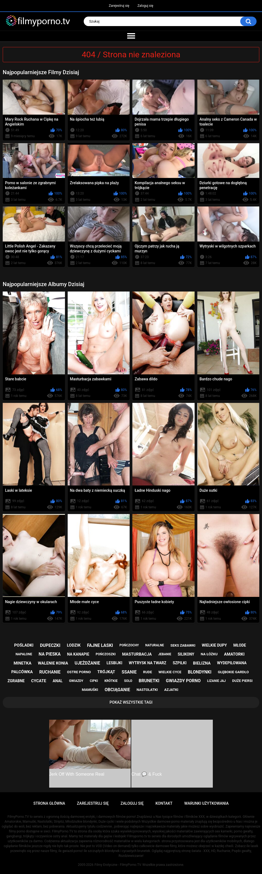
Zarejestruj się (119, 6)
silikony (186, 654)
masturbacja (137, 654)
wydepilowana (232, 663)
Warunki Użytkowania (206, 803)
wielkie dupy (214, 645)
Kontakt (164, 803)
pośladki (23, 645)
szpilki (180, 663)
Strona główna (49, 803)
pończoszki (106, 654)
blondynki (199, 672)
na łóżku (209, 654)
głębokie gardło (233, 672)
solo (128, 681)
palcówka (22, 671)
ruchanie (49, 672)
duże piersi (242, 681)
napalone (23, 654)
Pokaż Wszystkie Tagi (131, 702)
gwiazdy (76, 681)
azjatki (171, 690)
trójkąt (106, 671)
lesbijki (114, 663)
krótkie (111, 681)
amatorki (234, 654)
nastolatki (147, 690)
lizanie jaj (216, 681)
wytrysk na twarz (147, 663)
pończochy (129, 645)
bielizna (202, 663)
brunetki (149, 680)
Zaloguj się (145, 6)
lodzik (74, 645)
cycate (38, 680)
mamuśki (90, 690)
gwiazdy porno (183, 680)
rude (147, 672)
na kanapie (78, 654)
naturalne (154, 645)
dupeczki (50, 645)
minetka (23, 663)
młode (239, 645)
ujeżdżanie (87, 663)
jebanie (164, 654)
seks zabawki (182, 645)
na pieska (50, 654)
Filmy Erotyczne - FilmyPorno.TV (118, 865)
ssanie (128, 672)
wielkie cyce (169, 672)
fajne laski (100, 645)
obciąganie (117, 689)
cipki (94, 681)
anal (58, 681)
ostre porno (79, 672)
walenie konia (53, 663)
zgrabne (16, 681)
